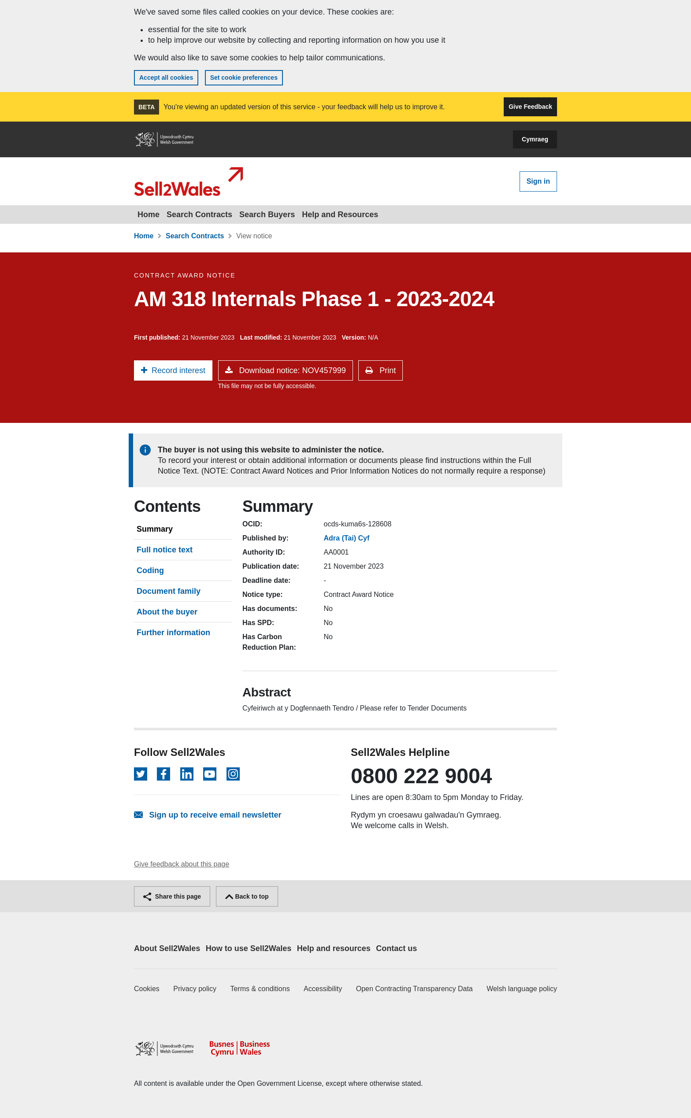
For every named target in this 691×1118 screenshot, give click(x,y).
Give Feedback (530, 106)
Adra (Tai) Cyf (347, 538)
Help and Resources (340, 214)
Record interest (178, 370)
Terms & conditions (260, 988)
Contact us (396, 948)
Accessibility (323, 988)
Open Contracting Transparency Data (414, 988)
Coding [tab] (150, 570)
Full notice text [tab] (165, 549)
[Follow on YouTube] (209, 774)
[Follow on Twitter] (140, 774)
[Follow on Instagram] (233, 774)
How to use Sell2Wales (248, 948)
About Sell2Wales (167, 948)
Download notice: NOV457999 (291, 370)
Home (148, 214)
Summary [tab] (155, 529)
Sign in (538, 181)
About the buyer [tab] (167, 611)
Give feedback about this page (181, 864)
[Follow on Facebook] (163, 774)
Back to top (247, 896)
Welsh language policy (522, 988)
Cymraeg (535, 139)
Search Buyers (267, 214)
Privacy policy (194, 988)
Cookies (147, 988)
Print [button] (386, 370)
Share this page (172, 896)
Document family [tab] (169, 591)
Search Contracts (199, 214)
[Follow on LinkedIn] (186, 774)
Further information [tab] (173, 632)
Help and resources (334, 948)
